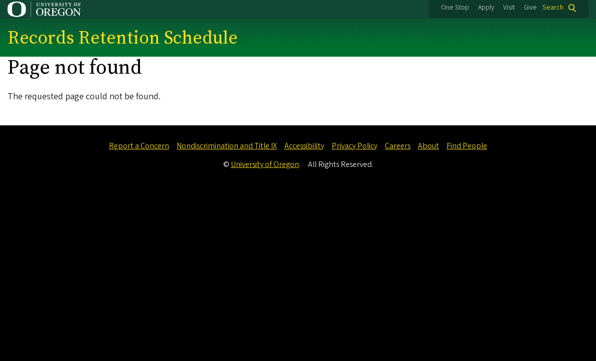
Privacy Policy (354, 145)
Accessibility (304, 145)
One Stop (455, 8)
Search (552, 8)
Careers (397, 145)
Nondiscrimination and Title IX (227, 145)
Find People (466, 145)
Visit (509, 8)
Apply (486, 8)
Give (530, 8)
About (428, 145)
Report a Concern (139, 145)
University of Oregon (265, 164)
